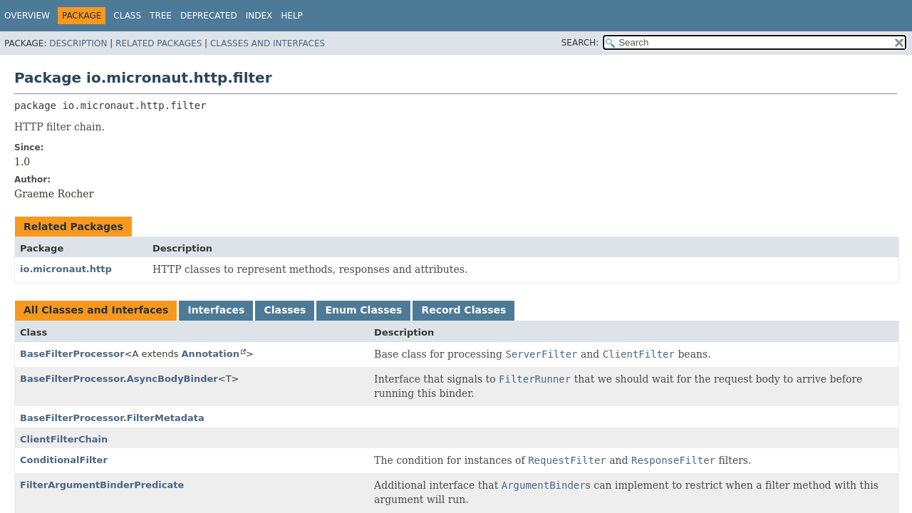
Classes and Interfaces (267, 43)
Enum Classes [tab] (363, 310)
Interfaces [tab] (215, 310)
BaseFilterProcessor (72, 353)
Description (78, 43)
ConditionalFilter (64, 460)
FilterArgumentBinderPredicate (102, 485)
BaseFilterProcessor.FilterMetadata (112, 418)
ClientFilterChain (64, 439)
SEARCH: (580, 43)
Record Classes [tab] (463, 310)
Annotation (210, 353)
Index (259, 16)
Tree (161, 16)
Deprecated (208, 16)
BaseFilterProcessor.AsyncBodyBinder (119, 378)
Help (292, 16)
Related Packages (158, 43)
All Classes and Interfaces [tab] (96, 310)
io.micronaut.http (66, 269)
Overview (27, 16)
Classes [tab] (285, 310)
